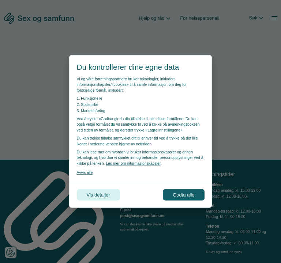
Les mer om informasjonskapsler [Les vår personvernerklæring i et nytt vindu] (133, 163)
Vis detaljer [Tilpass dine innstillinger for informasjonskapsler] (98, 195)
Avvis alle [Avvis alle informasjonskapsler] (85, 173)
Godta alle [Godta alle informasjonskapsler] (183, 195)
